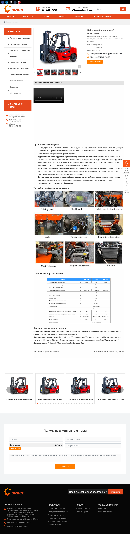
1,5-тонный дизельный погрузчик (19, 399)
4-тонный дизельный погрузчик (103, 351)
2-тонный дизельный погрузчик (49, 399)
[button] (37, 403)
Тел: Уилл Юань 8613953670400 (15, 121)
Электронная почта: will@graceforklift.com (17, 117)
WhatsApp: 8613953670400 (15, 126)
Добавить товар (14, 448)
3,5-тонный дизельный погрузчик (111, 399)
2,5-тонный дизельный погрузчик (48, 351)
